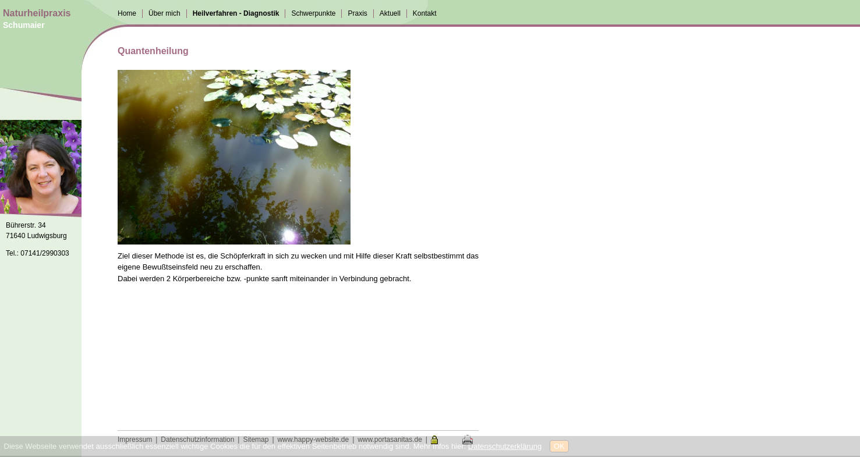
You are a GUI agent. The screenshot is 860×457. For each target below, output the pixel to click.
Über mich (164, 13)
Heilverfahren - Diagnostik (236, 13)
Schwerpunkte (313, 13)
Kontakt (425, 13)
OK (559, 446)
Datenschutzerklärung (505, 446)
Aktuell (390, 13)
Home (127, 13)
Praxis (357, 13)
